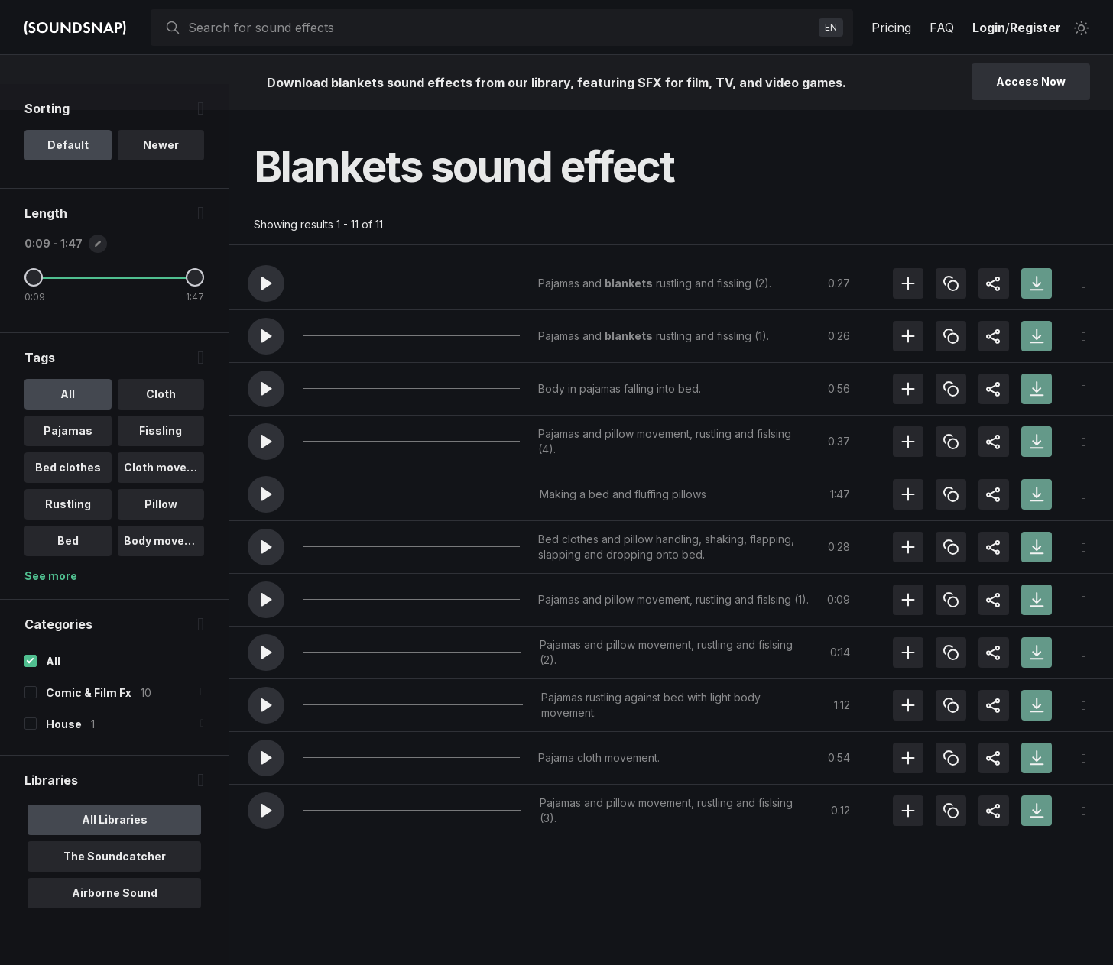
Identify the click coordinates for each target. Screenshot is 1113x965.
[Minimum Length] (33, 303)
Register (1035, 27)
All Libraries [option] (115, 845)
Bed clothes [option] (68, 493)
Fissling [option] (160, 456)
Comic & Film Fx (88, 718)
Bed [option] (68, 566)
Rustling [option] (68, 529)
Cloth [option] (161, 419)
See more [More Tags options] (50, 601)
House (64, 749)
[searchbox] (500, 27)
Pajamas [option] (68, 456)
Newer (161, 170)
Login (988, 27)
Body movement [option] (164, 566)
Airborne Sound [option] (114, 918)
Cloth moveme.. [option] (164, 493)
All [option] (67, 419)
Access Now (1031, 81)
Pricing (891, 27)
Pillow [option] (160, 529)
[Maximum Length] (195, 303)
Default (68, 170)
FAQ (942, 27)
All (53, 687)
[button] (266, 283)
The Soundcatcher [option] (114, 882)
